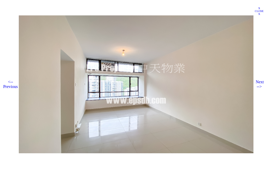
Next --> (260, 84)
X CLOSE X (259, 11)
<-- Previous (10, 84)
